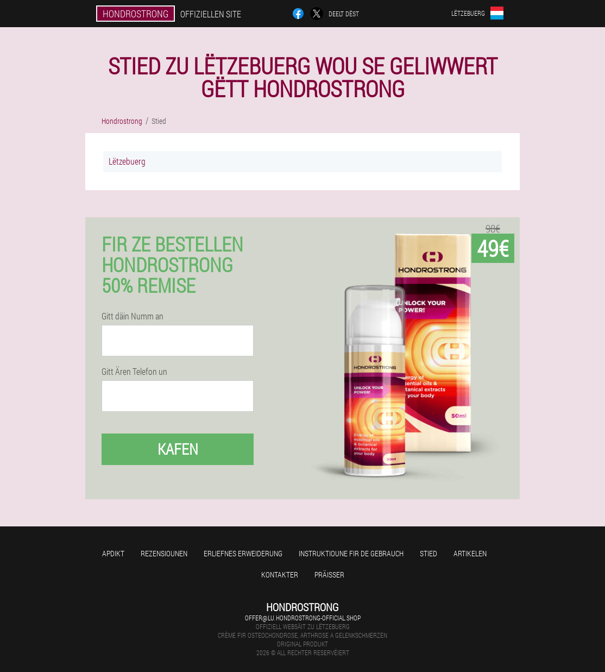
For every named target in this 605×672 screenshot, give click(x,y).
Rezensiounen (164, 553)
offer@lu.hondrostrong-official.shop (303, 617)
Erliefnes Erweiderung (243, 553)
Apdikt (113, 553)
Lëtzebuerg (127, 161)
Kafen (177, 449)
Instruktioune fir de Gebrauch (351, 553)
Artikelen (470, 553)
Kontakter (279, 574)
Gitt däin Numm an (132, 316)
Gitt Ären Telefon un (134, 371)
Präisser (329, 574)
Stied (428, 553)
